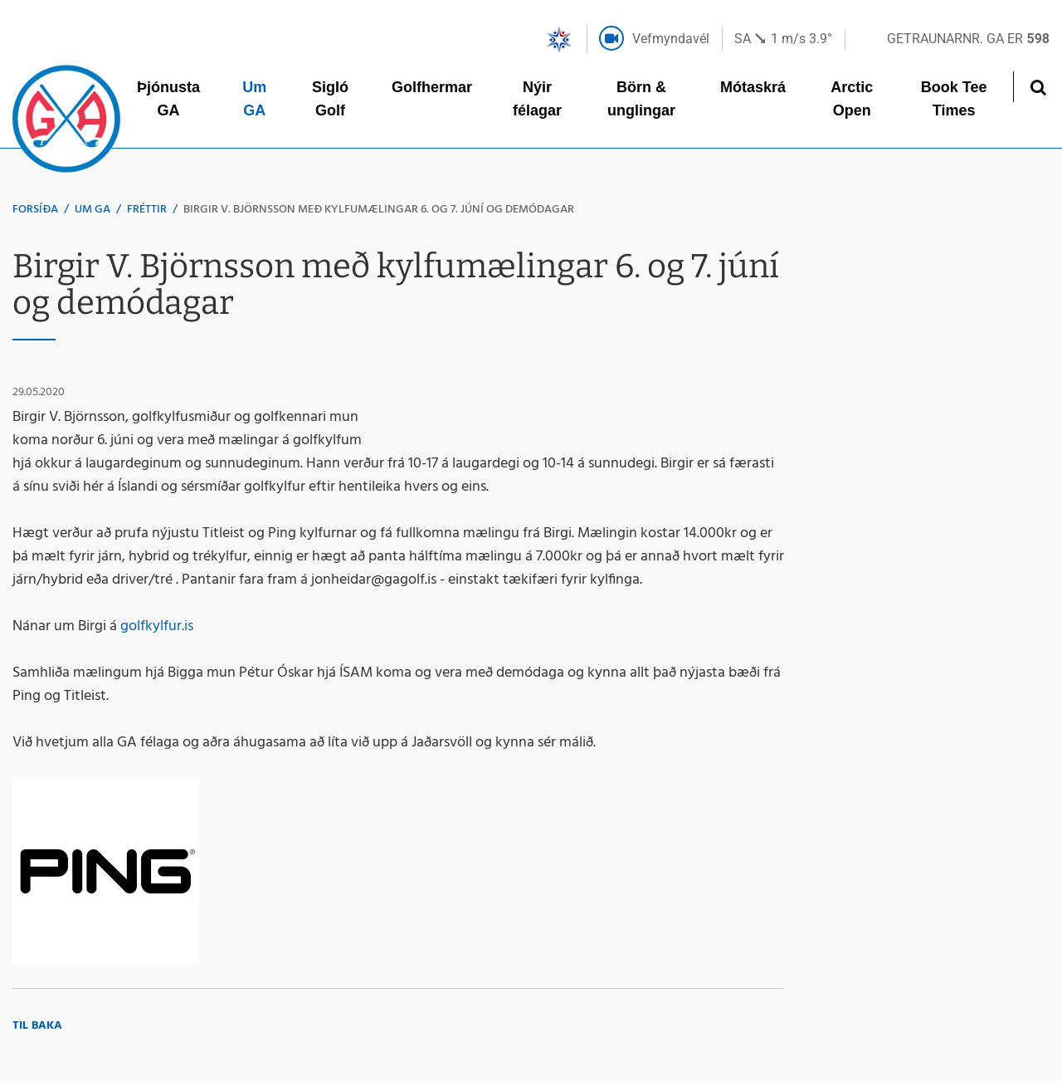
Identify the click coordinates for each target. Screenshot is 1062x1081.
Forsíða (35, 209)
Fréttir (147, 209)
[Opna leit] (1037, 86)
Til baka (37, 1025)
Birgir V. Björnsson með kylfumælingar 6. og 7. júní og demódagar (378, 209)
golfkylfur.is (158, 626)
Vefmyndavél (670, 38)
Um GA (92, 209)
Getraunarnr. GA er (968, 38)
